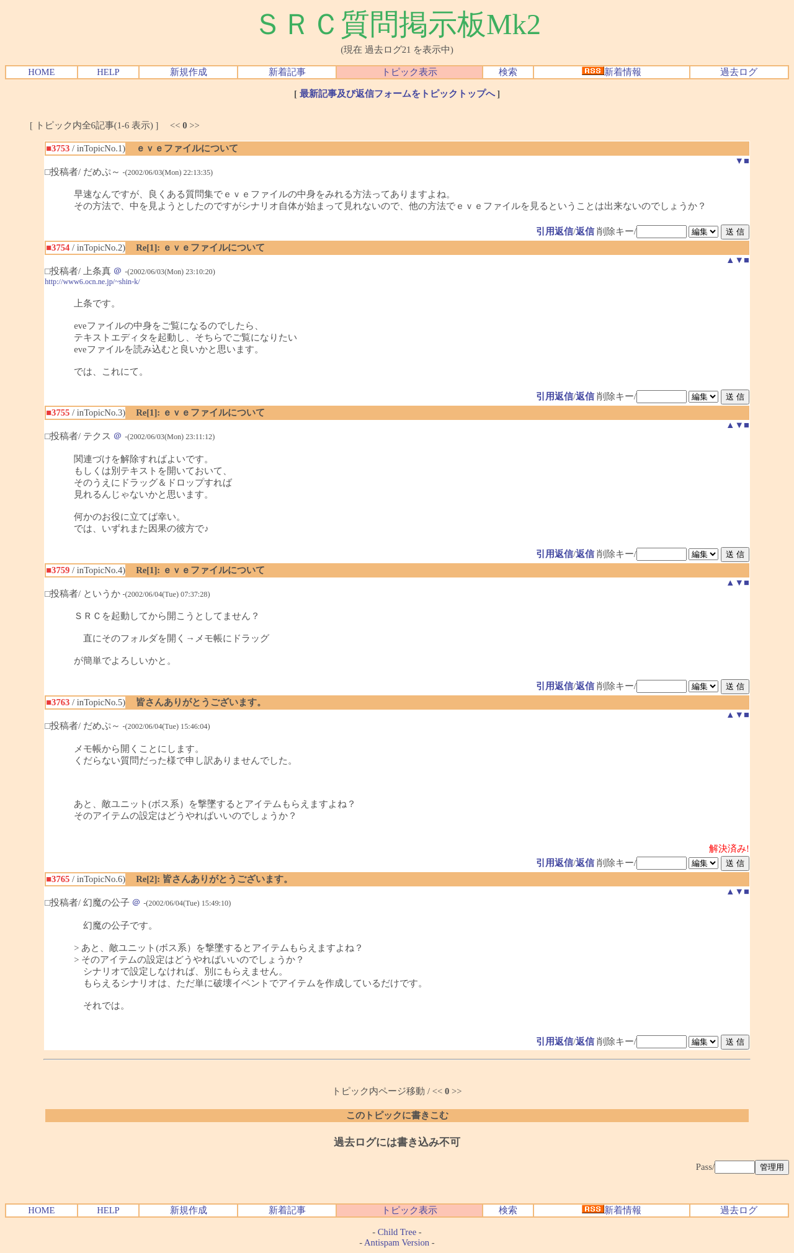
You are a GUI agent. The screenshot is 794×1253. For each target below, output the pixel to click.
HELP (108, 72)
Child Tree (397, 1232)
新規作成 (188, 72)
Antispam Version (396, 1242)
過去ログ (738, 72)
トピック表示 (409, 72)
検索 (508, 72)
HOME (41, 72)
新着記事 (287, 72)
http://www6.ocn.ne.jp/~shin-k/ (92, 281)
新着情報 (611, 72)
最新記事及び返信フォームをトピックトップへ (397, 94)
